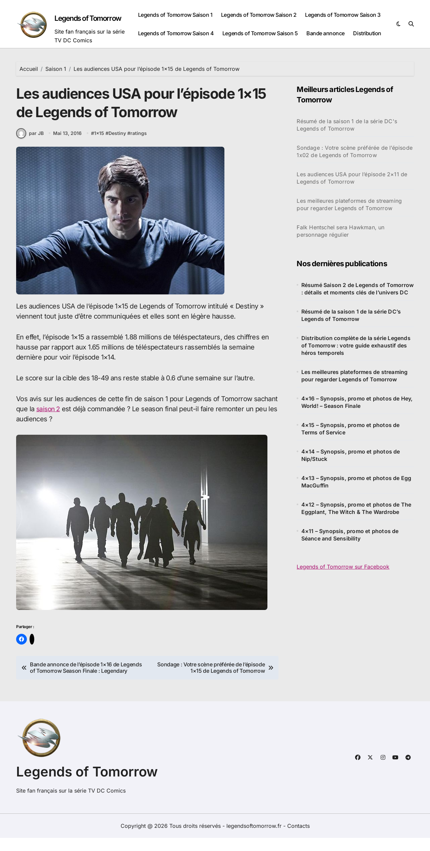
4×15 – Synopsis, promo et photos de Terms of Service (350, 429)
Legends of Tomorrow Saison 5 (260, 33)
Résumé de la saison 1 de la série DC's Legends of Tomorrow (347, 125)
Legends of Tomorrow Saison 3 (343, 14)
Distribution (367, 33)
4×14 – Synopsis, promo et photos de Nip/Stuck (350, 455)
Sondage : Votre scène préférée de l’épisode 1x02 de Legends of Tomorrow (355, 151)
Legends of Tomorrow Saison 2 (259, 14)
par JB (30, 140)
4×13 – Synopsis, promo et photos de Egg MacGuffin (356, 482)
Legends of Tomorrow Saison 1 (175, 14)
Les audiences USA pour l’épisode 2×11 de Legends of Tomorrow (352, 178)
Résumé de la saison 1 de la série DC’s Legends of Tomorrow (351, 315)
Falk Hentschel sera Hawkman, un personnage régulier (340, 231)
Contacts (298, 839)
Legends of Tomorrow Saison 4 (176, 33)
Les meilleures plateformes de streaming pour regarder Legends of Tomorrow (349, 204)
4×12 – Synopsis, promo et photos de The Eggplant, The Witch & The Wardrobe (356, 508)
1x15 (100, 140)
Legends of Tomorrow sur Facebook (343, 566)
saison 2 (48, 415)
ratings (139, 140)
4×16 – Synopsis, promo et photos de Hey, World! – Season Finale (357, 402)
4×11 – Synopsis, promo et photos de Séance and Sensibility (350, 535)
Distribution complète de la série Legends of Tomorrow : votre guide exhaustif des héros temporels (356, 345)
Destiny (118, 140)
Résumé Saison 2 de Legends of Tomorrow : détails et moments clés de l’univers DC (357, 289)
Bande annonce (325, 33)
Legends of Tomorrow (90, 18)
